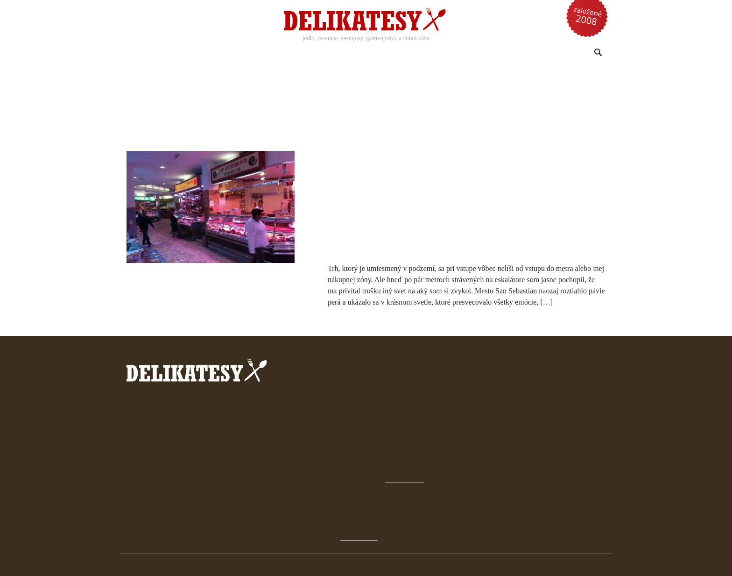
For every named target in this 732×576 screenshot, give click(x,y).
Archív (455, 427)
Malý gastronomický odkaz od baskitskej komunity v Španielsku (451, 161)
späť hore (469, 507)
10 (437, 183)
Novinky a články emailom (486, 465)
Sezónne (394, 53)
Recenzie (233, 53)
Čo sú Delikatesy (471, 452)
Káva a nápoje (290, 53)
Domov (456, 414)
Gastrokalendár (470, 439)
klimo (591, 565)
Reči (486, 53)
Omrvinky (526, 53)
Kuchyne (346, 53)
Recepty (182, 53)
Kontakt (458, 477)
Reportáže (445, 53)
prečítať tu (364, 422)
